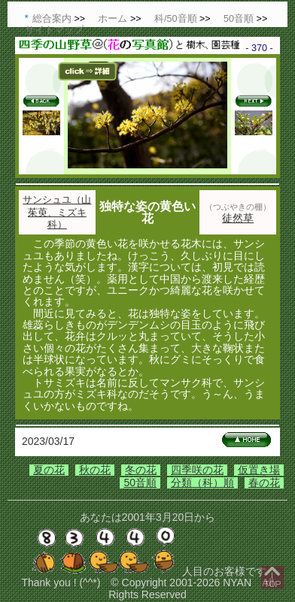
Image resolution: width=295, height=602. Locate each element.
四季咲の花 (197, 470)
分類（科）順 (202, 482)
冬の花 (141, 470)
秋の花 (95, 470)
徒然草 (238, 218)
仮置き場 (259, 470)
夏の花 (49, 470)
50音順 (140, 482)
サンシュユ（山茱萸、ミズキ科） (57, 212)
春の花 (264, 482)
